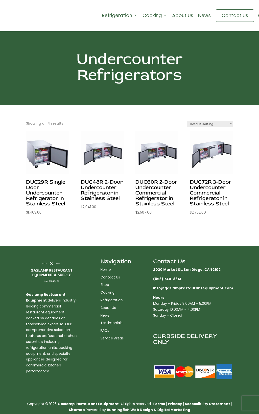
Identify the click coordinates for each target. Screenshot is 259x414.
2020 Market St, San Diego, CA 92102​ (187, 269)
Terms (159, 403)
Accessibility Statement (207, 403)
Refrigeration (120, 15)
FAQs (104, 330)
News (204, 15)
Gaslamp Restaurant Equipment (88, 403)
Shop (104, 284)
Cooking (154, 15)
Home (105, 269)
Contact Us (235, 15)
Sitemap (77, 409)
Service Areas (112, 338)
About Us (182, 15)
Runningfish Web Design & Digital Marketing (148, 409)
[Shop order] (210, 124)
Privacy (175, 403)
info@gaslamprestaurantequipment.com (193, 288)
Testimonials (111, 322)
